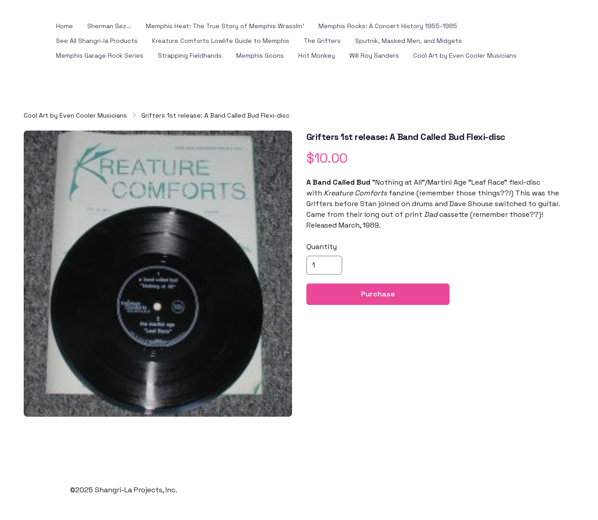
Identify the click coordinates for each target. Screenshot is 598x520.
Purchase (378, 264)
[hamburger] (34, 26)
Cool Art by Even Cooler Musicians (75, 86)
